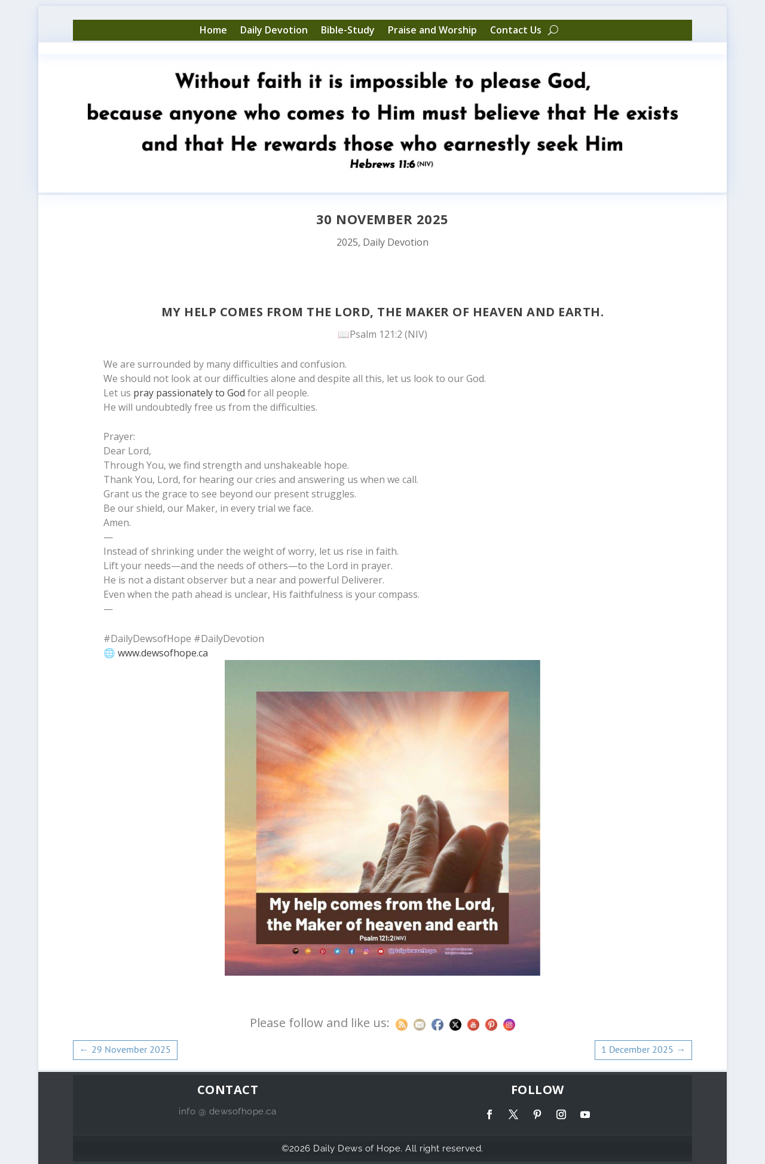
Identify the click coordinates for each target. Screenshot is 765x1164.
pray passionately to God (189, 392)
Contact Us (515, 30)
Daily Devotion (274, 30)
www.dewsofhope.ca (163, 652)
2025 (347, 242)
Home (213, 30)
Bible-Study (348, 30)
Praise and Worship (432, 30)
